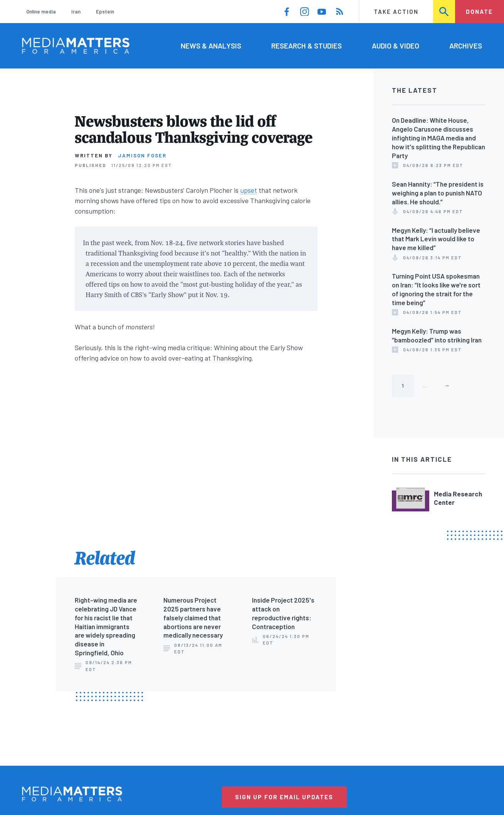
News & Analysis (211, 45)
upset (248, 190)
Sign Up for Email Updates (284, 796)
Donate (479, 11)
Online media (41, 11)
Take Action (396, 11)
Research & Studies (306, 45)
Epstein (105, 11)
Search (444, 11)
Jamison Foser (142, 155)
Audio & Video (395, 45)
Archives (465, 45)
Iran (76, 11)
